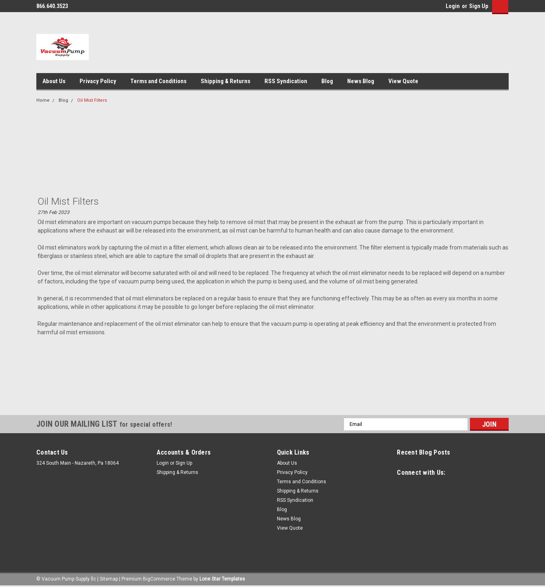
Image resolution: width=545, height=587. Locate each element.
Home (43, 100)
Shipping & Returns (225, 81)
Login (453, 6)
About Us (53, 81)
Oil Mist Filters (92, 100)
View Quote (403, 81)
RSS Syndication (285, 81)
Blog (327, 81)
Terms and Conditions (158, 81)
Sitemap (109, 579)
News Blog (360, 81)
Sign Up (478, 6)
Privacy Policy (98, 81)
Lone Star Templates (222, 579)
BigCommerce (159, 579)
